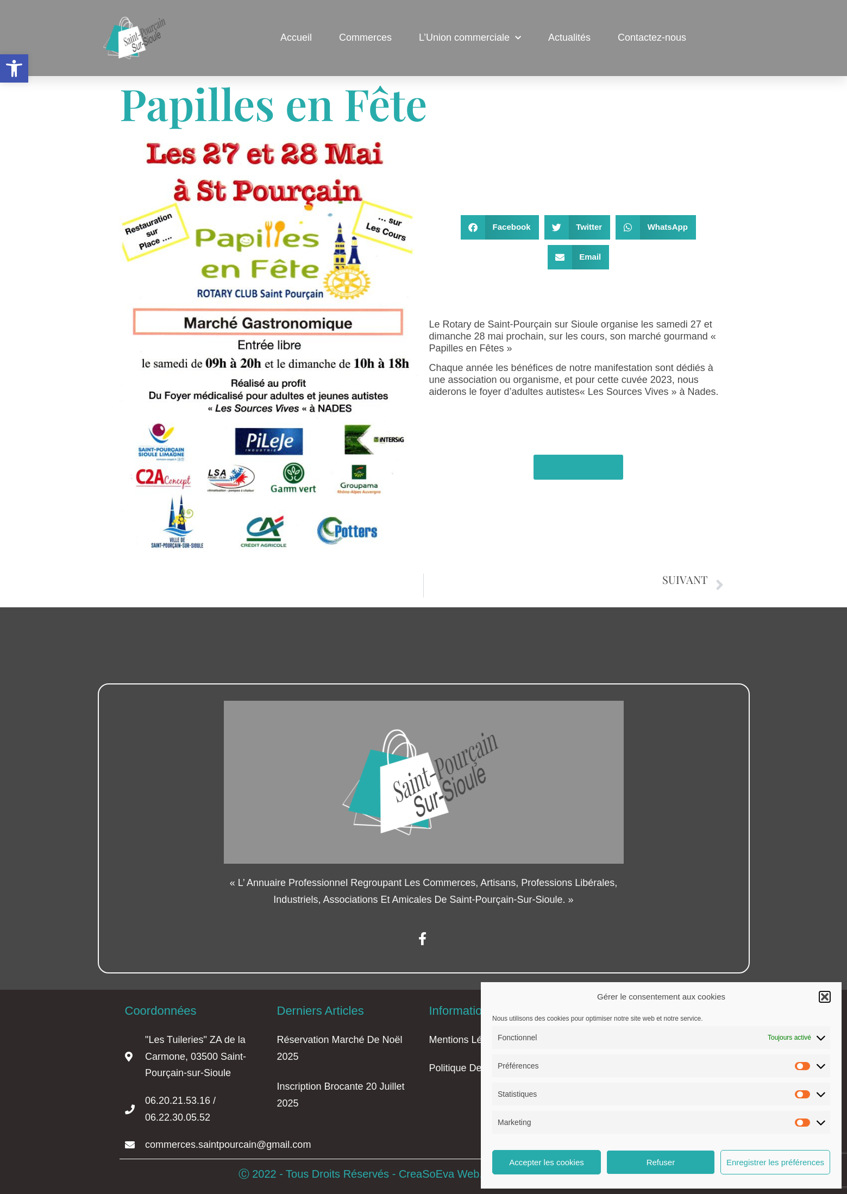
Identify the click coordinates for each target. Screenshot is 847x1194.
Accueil (296, 37)
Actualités (569, 37)
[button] (14, 68)
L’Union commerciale (470, 38)
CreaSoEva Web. (442, 1174)
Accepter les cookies (546, 1162)
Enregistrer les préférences (775, 1162)
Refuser (661, 1162)
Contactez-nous (652, 37)
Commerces (365, 37)
